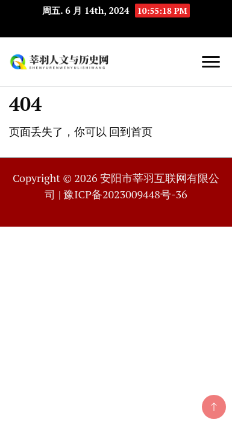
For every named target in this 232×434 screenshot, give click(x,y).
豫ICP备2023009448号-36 (125, 194)
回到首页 (130, 131)
